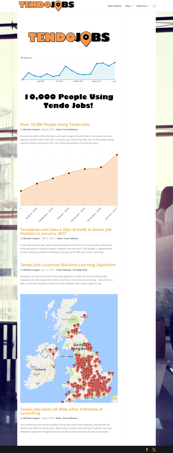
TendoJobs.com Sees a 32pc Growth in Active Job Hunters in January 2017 (65, 231)
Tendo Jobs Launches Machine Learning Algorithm (68, 264)
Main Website (115, 6)
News (59, 129)
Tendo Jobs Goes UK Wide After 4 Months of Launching (61, 411)
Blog (127, 6)
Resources (142, 6)
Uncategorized (79, 269)
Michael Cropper (31, 129)
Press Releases (70, 129)
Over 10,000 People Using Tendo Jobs (55, 124)
